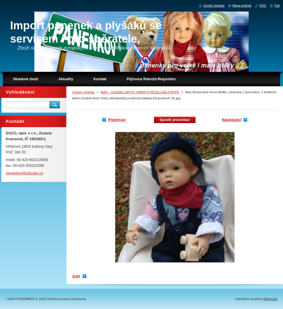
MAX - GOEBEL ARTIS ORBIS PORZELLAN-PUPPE (140, 92)
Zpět (76, 276)
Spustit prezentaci (175, 120)
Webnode (270, 299)
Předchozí (117, 120)
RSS (263, 5)
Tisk (277, 5)
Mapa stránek (242, 5)
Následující (231, 120)
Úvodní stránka (83, 92)
